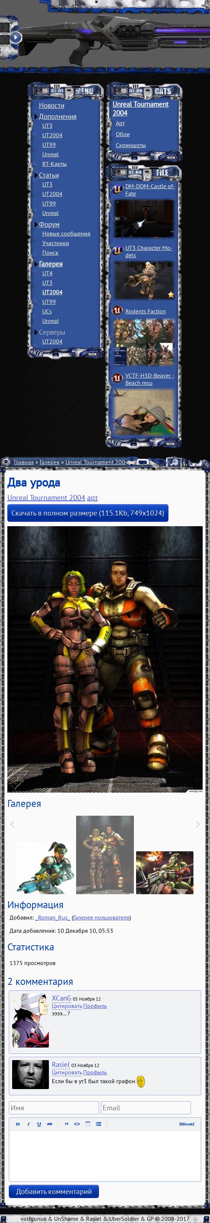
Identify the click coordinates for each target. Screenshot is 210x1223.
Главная (24, 462)
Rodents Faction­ (145, 311)
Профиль (95, 1005)
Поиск (50, 252)
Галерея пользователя (101, 917)
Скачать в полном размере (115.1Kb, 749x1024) (87, 513)
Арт (120, 123)
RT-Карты (54, 163)
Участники (55, 243)
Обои (123, 134)
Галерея (51, 263)
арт (92, 497)
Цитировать (67, 1005)
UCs (47, 311)
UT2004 (52, 135)
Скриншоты (131, 145)
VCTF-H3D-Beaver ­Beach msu (149, 379)
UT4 (47, 273)
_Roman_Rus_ (52, 917)
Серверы (52, 332)
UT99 (49, 144)
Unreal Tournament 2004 (96, 462)
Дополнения (57, 116)
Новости (51, 105)
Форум (49, 224)
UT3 (47, 125)
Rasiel (61, 1064)
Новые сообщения (66, 233)
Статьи (49, 175)
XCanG (61, 998)
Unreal (50, 154)
